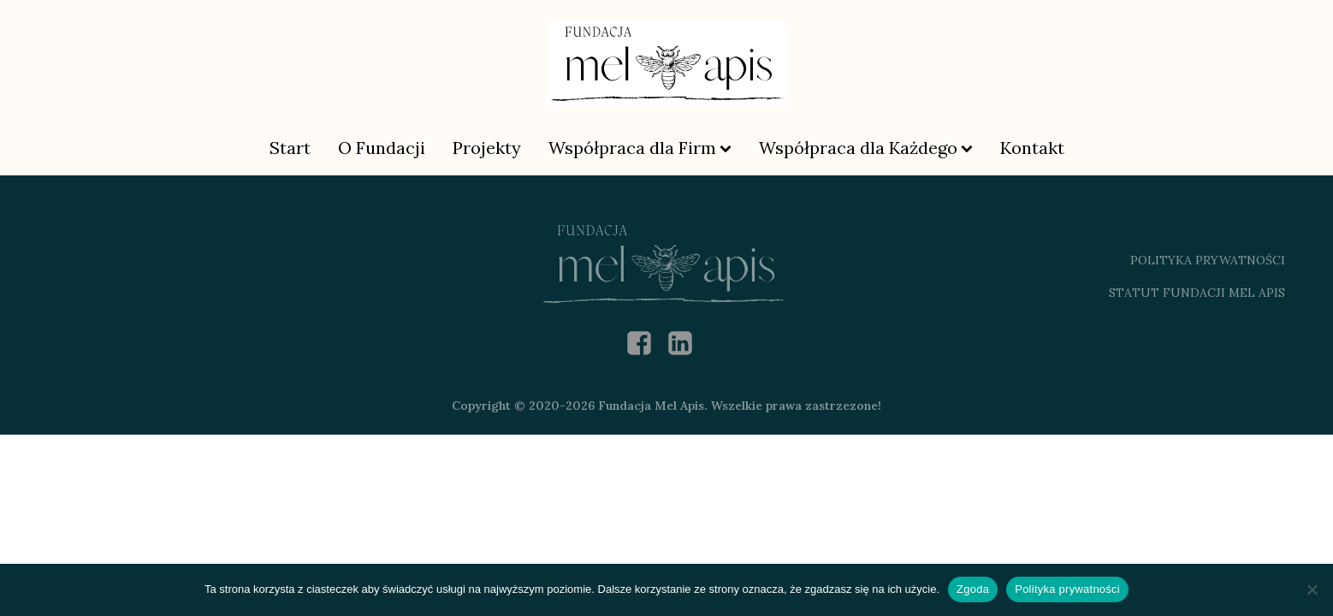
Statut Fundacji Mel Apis (1197, 292)
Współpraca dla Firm (640, 147)
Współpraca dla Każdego (866, 147)
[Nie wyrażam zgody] (1311, 589)
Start (290, 147)
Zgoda (973, 589)
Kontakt (1032, 147)
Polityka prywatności (1067, 589)
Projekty (487, 147)
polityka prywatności (1207, 260)
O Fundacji (381, 147)
